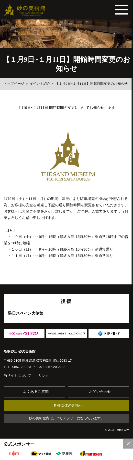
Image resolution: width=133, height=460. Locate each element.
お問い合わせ (100, 392)
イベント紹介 (40, 83)
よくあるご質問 (36, 392)
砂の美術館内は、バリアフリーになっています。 (66, 419)
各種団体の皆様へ (68, 406)
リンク (44, 375)
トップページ (14, 83)
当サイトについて (17, 375)
